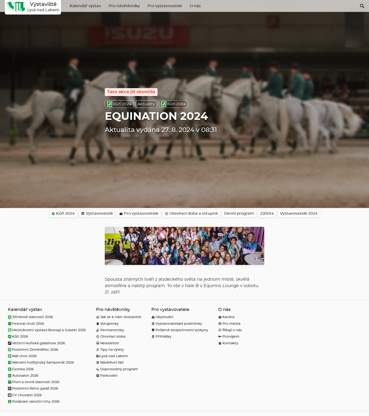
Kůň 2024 (119, 104)
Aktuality (146, 104)
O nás (195, 6)
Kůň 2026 (18, 336)
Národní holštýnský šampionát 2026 (41, 362)
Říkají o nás (230, 330)
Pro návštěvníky (124, 6)
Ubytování (162, 317)
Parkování (106, 375)
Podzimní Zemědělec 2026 (33, 349)
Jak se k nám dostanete (118, 317)
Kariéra (226, 317)
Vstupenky (107, 323)
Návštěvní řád (110, 362)
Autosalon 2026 (23, 375)
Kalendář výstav (85, 6)
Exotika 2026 (21, 369)
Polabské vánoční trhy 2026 (34, 401)
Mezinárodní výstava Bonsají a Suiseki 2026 (47, 330)
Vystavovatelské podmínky (176, 323)
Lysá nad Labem (112, 356)
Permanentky (110, 330)
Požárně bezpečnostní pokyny (179, 330)
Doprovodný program (117, 369)
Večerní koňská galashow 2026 (36, 343)
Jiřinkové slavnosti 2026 (30, 317)
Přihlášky (161, 336)
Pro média (229, 323)
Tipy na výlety (110, 349)
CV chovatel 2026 (25, 395)
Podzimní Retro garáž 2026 (33, 388)
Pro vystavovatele (165, 6)
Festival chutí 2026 (26, 323)
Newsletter (107, 343)
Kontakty (228, 343)
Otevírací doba (110, 336)
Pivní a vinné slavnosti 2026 (33, 382)
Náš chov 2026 (22, 356)
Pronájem (228, 336)
